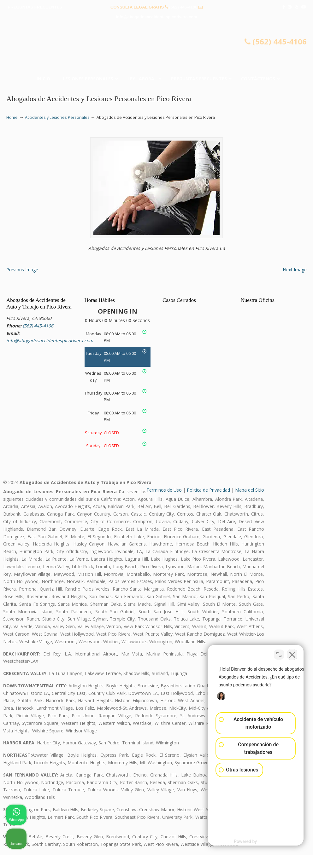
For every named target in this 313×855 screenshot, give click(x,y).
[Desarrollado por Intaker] (259, 842)
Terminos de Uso (164, 490)
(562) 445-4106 (183, 7)
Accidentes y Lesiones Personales (57, 117)
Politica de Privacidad (208, 490)
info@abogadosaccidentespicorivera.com (156, 16)
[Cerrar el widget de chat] (292, 654)
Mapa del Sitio (249, 490)
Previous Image (22, 270)
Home (12, 117)
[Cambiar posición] (279, 654)
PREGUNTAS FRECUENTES (35, 7)
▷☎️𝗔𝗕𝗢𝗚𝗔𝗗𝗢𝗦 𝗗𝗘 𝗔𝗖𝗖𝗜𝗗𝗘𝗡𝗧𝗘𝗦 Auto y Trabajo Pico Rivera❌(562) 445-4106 (156, 49)
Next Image (295, 270)
